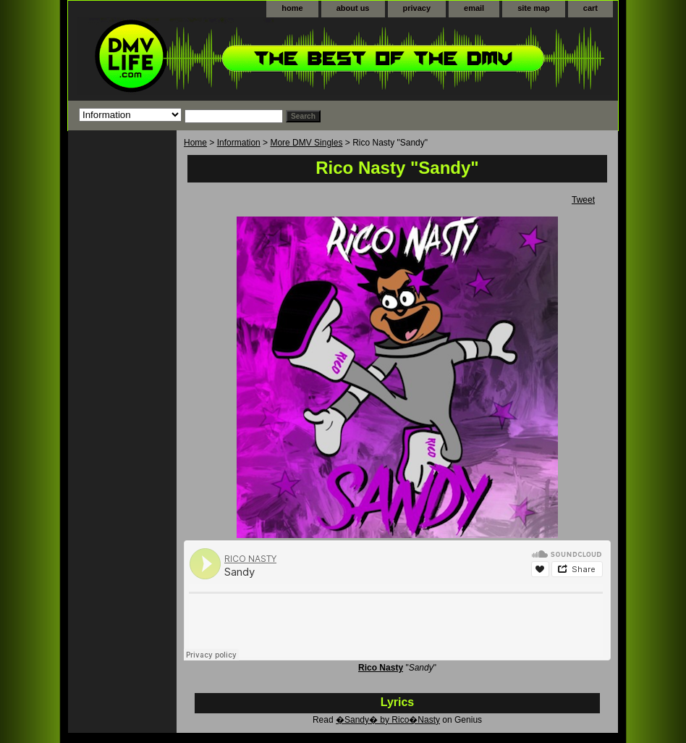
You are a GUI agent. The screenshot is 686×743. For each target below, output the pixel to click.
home (291, 8)
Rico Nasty (380, 668)
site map (533, 8)
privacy (417, 8)
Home (195, 143)
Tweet (583, 200)
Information (239, 143)
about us (353, 8)
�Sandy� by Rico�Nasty (388, 720)
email (474, 8)
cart (590, 8)
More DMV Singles (306, 143)
